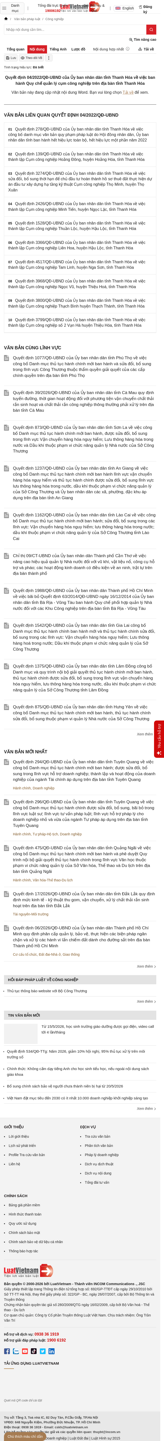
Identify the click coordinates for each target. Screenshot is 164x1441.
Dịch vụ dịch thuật (99, 1164)
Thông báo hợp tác (23, 1251)
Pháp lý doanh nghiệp (102, 1155)
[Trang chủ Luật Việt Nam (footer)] (80, 1270)
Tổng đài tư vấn (97, 1182)
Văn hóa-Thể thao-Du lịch (53, 880)
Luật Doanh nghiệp (52, 1438)
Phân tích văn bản (99, 1146)
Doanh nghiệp (43, 788)
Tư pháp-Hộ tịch (45, 834)
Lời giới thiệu (19, 1136)
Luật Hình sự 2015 (105, 1438)
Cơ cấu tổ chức (25, 954)
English (124, 8)
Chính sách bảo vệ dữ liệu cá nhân (36, 1242)
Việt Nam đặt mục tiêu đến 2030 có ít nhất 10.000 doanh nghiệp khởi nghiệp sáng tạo (77, 1098)
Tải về (128, 92)
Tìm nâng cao (142, 40)
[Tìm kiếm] (151, 30)
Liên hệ (14, 1164)
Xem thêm (146, 734)
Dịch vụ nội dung (98, 1173)
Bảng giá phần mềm (24, 1205)
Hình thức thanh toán (25, 1214)
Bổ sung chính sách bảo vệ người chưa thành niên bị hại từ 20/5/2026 (65, 1086)
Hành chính (22, 788)
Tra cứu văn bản (97, 1136)
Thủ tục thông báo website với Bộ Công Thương (47, 991)
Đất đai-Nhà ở (50, 954)
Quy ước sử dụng (22, 1223)
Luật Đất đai (78, 1438)
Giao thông (71, 954)
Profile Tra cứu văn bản (27, 1155)
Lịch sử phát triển (22, 1146)
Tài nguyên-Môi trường (31, 914)
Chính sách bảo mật (24, 1233)
